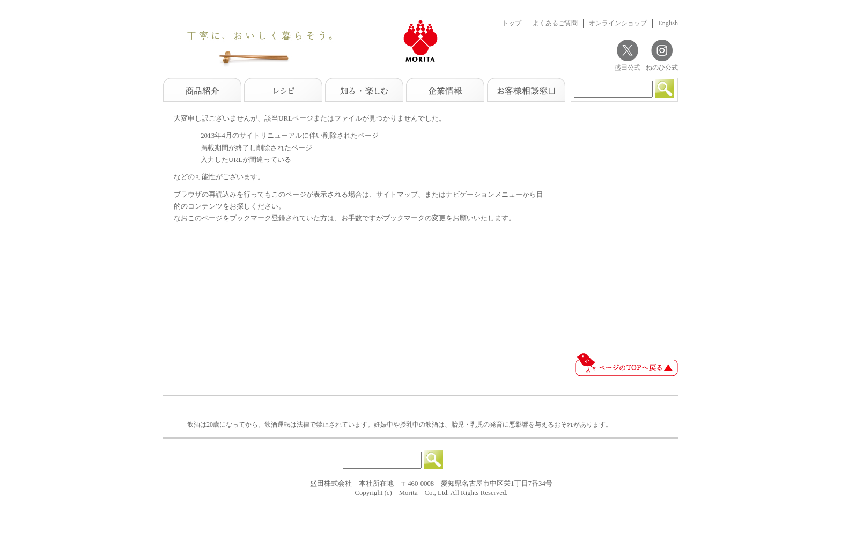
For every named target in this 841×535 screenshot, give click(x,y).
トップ (511, 23)
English (668, 23)
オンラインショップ (618, 23)
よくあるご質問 (555, 23)
